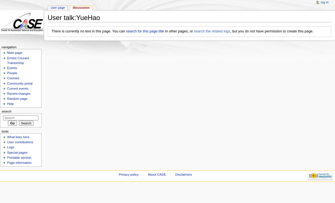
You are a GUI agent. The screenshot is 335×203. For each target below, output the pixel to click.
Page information (19, 162)
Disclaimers (183, 174)
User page (58, 7)
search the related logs (212, 31)
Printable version (19, 157)
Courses (13, 78)
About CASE (157, 174)
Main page (14, 52)
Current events (17, 88)
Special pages (17, 152)
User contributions (20, 142)
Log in (325, 2)
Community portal (19, 83)
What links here (18, 137)
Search (7, 111)
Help (10, 103)
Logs (10, 147)
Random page (17, 98)
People (12, 73)
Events (12, 68)
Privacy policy (129, 174)
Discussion (81, 7)
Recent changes (19, 93)
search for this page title (145, 31)
